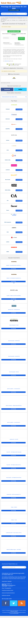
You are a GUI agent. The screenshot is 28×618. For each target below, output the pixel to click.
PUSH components (7, 222)
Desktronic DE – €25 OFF (14, 441)
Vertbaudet (8, 109)
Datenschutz (12, 613)
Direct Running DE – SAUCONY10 (14, 358)
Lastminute (8, 169)
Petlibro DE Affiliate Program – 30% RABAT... (14, 551)
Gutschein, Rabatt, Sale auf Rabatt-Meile (13, 612)
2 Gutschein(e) (19, 222)
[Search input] (13, 14)
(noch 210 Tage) (13, 270)
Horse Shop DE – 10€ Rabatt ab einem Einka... (14, 479)
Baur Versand (7, 179)
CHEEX (7, 253)
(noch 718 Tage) (13, 512)
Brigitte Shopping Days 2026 (18, 614)
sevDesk (7, 241)
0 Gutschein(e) (19, 109)
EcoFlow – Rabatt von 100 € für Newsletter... (14, 297)
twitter (20, 89)
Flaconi (7, 210)
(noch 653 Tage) (13, 525)
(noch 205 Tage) (13, 330)
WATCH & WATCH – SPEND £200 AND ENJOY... (14, 407)
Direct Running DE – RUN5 (13, 327)
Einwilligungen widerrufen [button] (6, 597)
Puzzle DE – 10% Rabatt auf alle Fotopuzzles (13, 454)
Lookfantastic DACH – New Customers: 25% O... (14, 534)
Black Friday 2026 (15, 615)
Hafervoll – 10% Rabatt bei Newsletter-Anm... (14, 280)
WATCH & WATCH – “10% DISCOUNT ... (14, 424)
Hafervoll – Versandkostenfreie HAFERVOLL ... (14, 267)
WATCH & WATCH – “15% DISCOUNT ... (14, 390)
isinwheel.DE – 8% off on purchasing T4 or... (14, 496)
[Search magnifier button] (26, 14)
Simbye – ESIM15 (14, 509)
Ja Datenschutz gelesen (7, 43)
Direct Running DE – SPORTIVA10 (14, 342)
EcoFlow (7, 140)
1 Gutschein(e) (19, 119)
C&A (7, 200)
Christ (8, 150)
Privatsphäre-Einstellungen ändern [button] (7, 592)
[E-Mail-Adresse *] (10, 38)
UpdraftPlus (8, 128)
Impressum (16, 613)
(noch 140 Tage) (13, 444)
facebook (7, 89)
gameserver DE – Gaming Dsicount (14, 311)
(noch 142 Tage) (13, 394)
